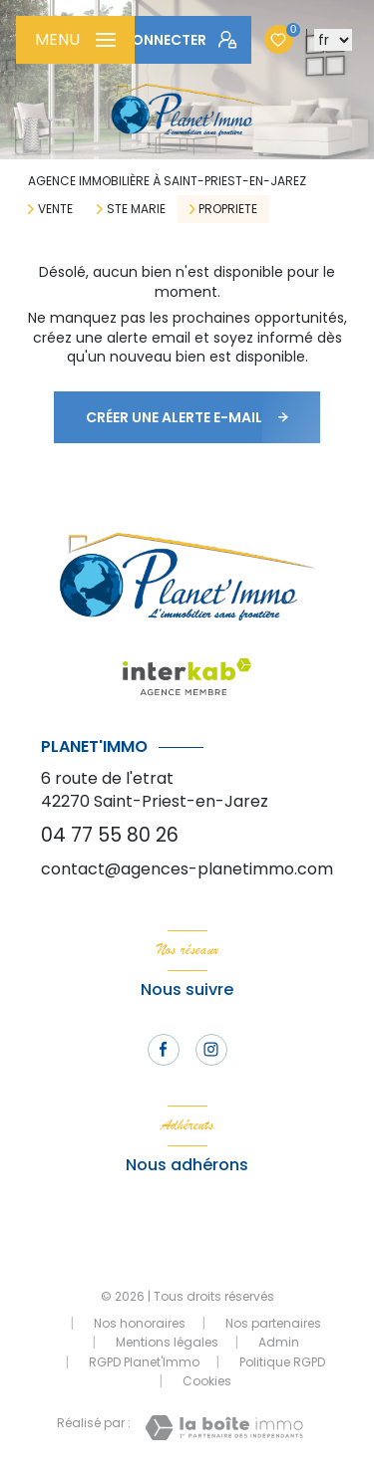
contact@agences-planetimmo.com (187, 869)
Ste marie (136, 209)
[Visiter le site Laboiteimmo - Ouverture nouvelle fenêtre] (224, 1427)
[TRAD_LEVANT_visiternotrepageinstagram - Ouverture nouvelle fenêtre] (211, 1050)
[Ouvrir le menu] (75, 40)
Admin (278, 1342)
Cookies (207, 1381)
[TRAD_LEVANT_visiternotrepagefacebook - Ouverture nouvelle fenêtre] (164, 1050)
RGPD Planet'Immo (144, 1362)
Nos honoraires (140, 1323)
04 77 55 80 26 (110, 835)
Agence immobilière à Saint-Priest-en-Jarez (167, 180)
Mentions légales (167, 1342)
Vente (55, 209)
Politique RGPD (282, 1362)
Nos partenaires (273, 1323)
